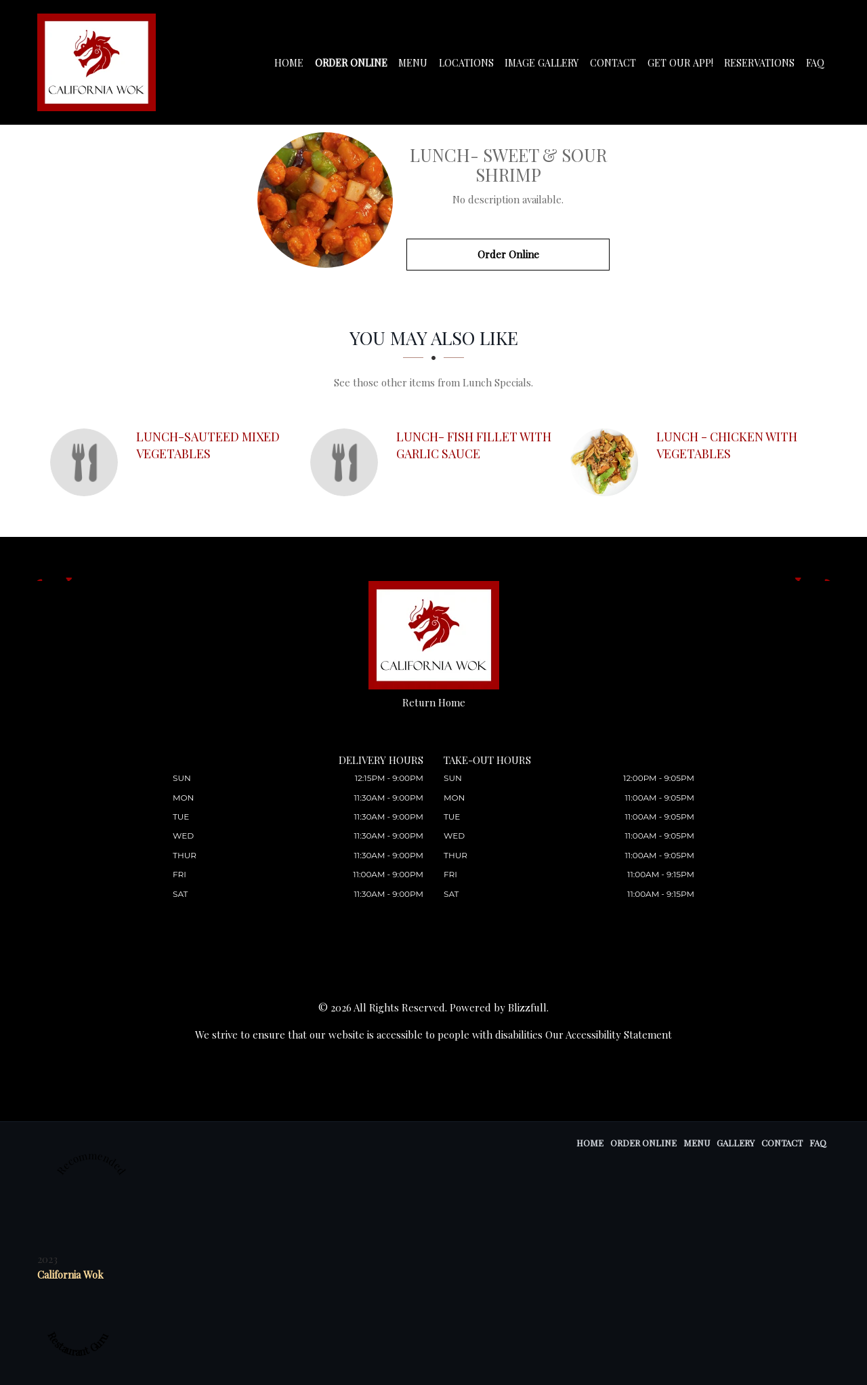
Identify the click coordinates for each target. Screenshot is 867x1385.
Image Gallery (545, 62)
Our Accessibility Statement (608, 1034)
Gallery (736, 1142)
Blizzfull (527, 1007)
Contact (616, 62)
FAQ (815, 62)
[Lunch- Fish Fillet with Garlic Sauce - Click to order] (347, 462)
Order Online (356, 62)
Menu (417, 62)
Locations (470, 62)
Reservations (760, 62)
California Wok (70, 1274)
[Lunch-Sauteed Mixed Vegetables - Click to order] (87, 462)
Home (295, 62)
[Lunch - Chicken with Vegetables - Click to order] (607, 462)
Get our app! (682, 62)
